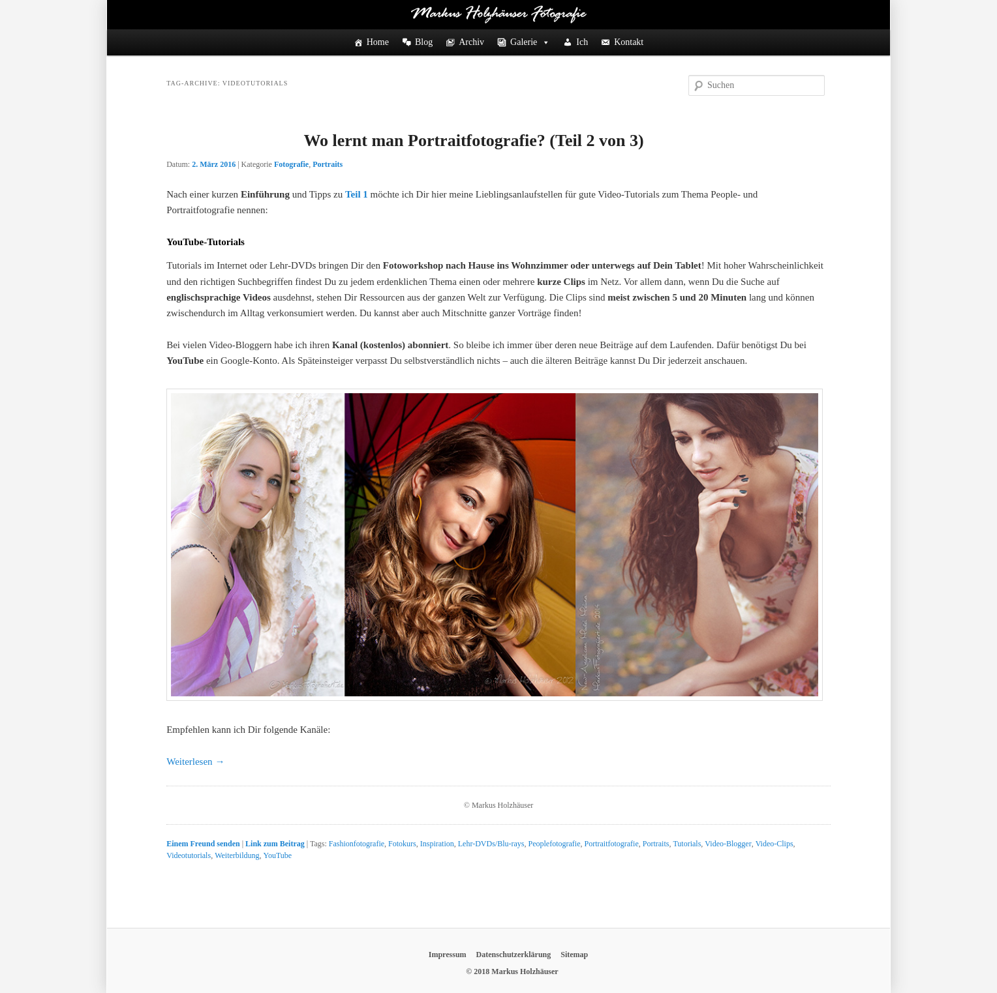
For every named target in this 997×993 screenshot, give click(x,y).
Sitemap (574, 954)
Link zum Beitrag (275, 843)
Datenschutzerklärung (513, 954)
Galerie (530, 42)
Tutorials (687, 843)
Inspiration (437, 843)
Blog (424, 42)
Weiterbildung (237, 855)
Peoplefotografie (555, 843)
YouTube (277, 855)
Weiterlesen (195, 761)
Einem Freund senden (202, 843)
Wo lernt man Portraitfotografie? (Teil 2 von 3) (473, 140)
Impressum (448, 954)
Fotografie (291, 164)
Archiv (471, 42)
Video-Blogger (728, 843)
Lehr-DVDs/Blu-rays (491, 843)
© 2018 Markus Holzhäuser (512, 971)
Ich (582, 42)
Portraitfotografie (611, 843)
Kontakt (628, 42)
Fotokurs (402, 843)
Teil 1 (356, 194)
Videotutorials (188, 855)
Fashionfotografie (356, 843)
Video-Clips (774, 843)
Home (378, 42)
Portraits (328, 164)
